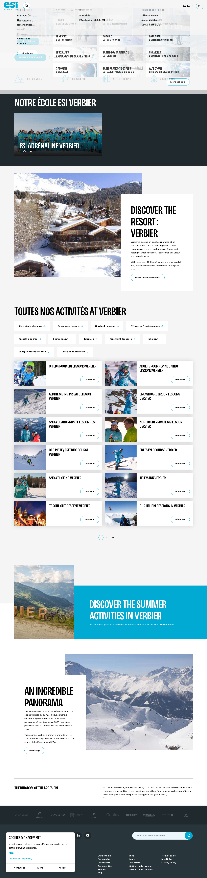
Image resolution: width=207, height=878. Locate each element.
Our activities (105, 866)
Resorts (20, 20)
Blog (131, 855)
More (132, 859)
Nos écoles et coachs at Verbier (71, 57)
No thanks (19, 868)
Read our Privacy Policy (20, 858)
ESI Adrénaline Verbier (49, 145)
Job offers (135, 862)
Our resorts (104, 862)
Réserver (90, 379)
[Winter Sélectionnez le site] (188, 6)
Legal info (166, 859)
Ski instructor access (141, 869)
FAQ (100, 873)
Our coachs (104, 859)
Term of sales (168, 855)
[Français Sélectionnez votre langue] (200, 6)
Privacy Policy (168, 862)
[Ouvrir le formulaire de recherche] (26, 5)
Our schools (104, 855)
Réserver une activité (30, 57)
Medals (102, 869)
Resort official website (147, 277)
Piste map (34, 750)
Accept (62, 868)
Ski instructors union (140, 866)
